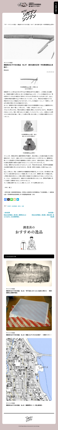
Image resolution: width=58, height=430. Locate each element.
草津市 (9, 206)
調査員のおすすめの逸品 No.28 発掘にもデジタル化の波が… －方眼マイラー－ (29, 333)
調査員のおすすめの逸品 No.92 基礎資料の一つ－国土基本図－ (29, 403)
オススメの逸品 (12, 24)
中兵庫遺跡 (14, 206)
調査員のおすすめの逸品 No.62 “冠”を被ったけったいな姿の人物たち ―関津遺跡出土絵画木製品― (29, 290)
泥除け (19, 206)
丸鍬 (23, 206)
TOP (5, 24)
